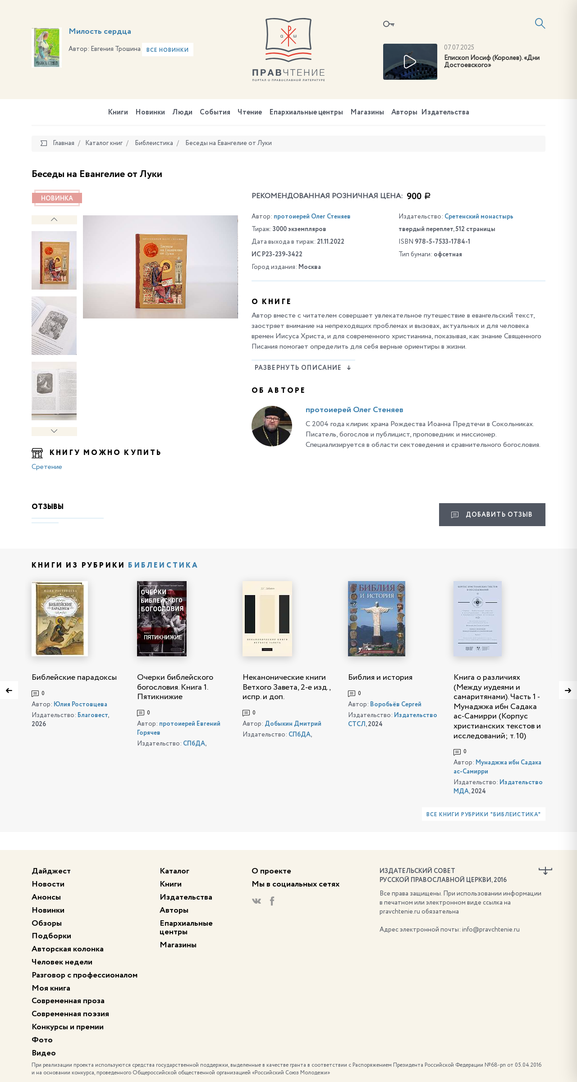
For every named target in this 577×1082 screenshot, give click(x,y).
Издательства (445, 112)
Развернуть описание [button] (303, 368)
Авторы (404, 112)
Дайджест (51, 871)
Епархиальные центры (306, 112)
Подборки (51, 936)
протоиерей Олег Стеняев (312, 217)
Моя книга (51, 988)
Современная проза (68, 1001)
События (215, 112)
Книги (118, 112)
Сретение (47, 467)
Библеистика (163, 565)
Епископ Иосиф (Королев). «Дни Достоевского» (492, 62)
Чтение (250, 112)
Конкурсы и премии (68, 1027)
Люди (182, 112)
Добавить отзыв (492, 514)
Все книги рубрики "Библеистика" (483, 815)
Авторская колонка (68, 949)
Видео (44, 1053)
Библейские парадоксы (74, 677)
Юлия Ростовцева (80, 704)
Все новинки (168, 50)
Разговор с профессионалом (84, 975)
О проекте (271, 871)
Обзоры (47, 923)
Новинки (150, 112)
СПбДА (194, 744)
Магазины (367, 112)
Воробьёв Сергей (395, 704)
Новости (48, 884)
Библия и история (380, 677)
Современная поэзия (70, 1014)
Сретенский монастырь (478, 217)
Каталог (174, 871)
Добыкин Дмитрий (293, 724)
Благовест (93, 715)
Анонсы (46, 897)
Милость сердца (100, 31)
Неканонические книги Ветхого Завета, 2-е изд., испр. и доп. (286, 687)
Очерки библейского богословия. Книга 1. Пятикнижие (175, 687)
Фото (42, 1040)
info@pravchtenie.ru (491, 930)
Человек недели (62, 962)
